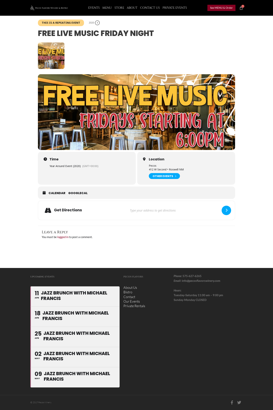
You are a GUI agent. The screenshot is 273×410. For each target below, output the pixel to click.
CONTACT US (150, 8)
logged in (62, 237)
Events (94, 8)
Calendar (57, 193)
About (132, 8)
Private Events (174, 8)
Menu (107, 8)
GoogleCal (78, 193)
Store (119, 8)
